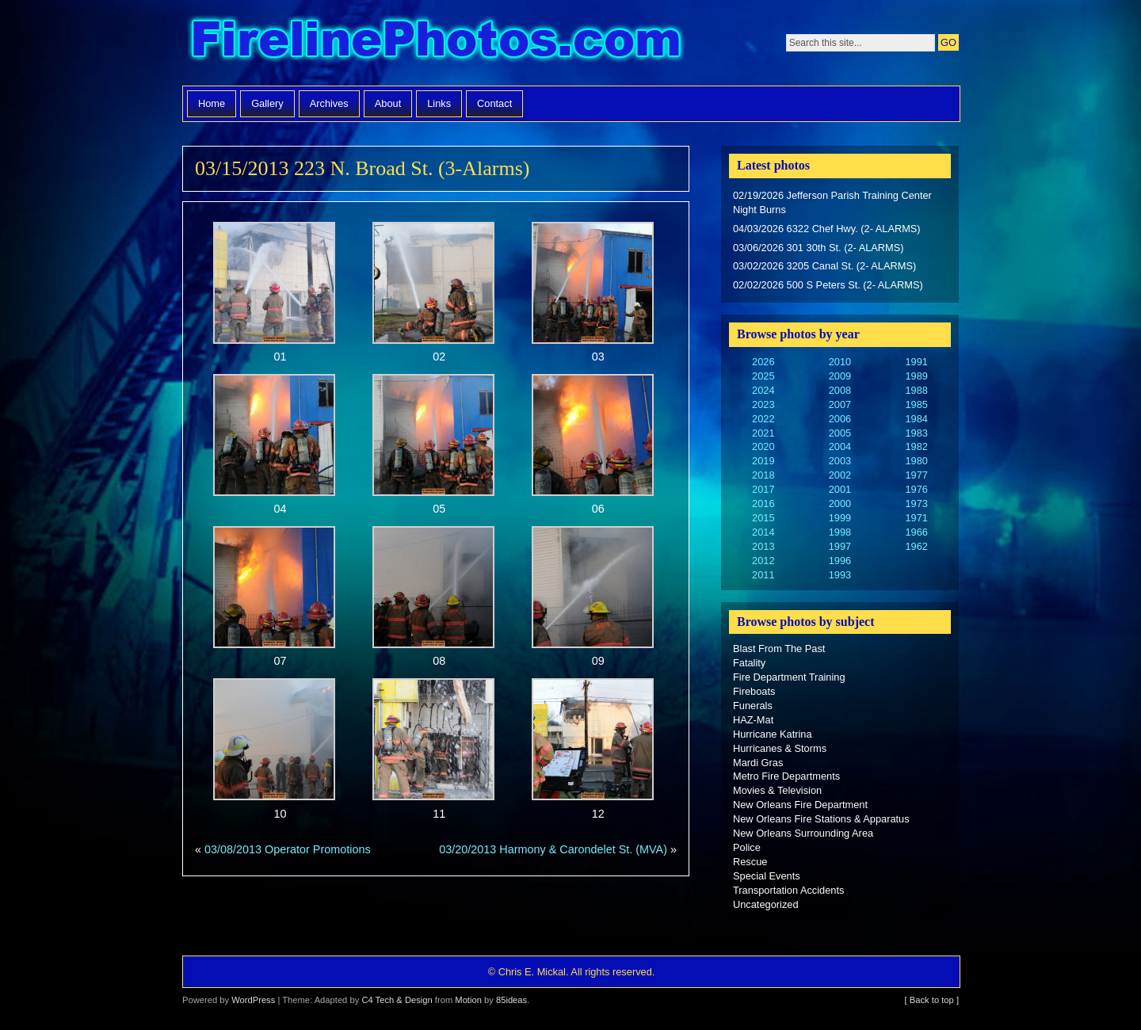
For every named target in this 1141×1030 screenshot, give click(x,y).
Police (747, 847)
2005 (840, 433)
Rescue (750, 862)
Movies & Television (777, 790)
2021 (763, 433)
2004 (840, 446)
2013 (763, 546)
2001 (840, 489)
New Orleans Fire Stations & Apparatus (821, 819)
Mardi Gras (758, 763)
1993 (840, 575)
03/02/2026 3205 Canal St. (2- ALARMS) (824, 266)
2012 (763, 560)
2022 (763, 419)
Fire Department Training (789, 677)
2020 (763, 446)
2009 (840, 376)
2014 (763, 532)
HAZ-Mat (753, 720)
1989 (916, 376)
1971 (916, 518)
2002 (840, 475)
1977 (916, 475)
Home (211, 103)
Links (439, 103)
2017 (763, 489)
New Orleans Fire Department (800, 805)
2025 (763, 376)
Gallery (267, 103)
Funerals (753, 705)
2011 (763, 575)
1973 (916, 503)
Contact (494, 103)
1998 (840, 532)
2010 (840, 362)
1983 (916, 433)
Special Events (766, 876)
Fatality (749, 663)
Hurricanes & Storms (779, 748)
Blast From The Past (779, 648)
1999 (840, 518)
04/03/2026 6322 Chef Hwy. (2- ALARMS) (827, 229)
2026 (763, 362)
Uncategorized (766, 904)
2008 (840, 390)
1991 (916, 362)
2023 (763, 404)
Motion (468, 1000)
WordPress (253, 1000)
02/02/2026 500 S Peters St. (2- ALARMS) (828, 285)
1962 (916, 546)
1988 (916, 390)
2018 (763, 475)
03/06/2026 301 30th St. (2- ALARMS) (818, 248)
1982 (916, 446)
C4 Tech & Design (396, 1000)
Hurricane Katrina (772, 734)
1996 (840, 560)
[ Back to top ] (932, 1000)
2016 (763, 503)
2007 (840, 404)
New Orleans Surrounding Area (803, 833)
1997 (840, 546)
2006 (840, 419)
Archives (329, 103)
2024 (763, 390)
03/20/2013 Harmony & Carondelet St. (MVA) (553, 849)
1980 (916, 461)
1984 (916, 419)
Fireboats (754, 691)
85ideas (511, 1000)
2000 (840, 503)
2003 (840, 461)
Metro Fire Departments (786, 776)
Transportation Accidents (788, 890)
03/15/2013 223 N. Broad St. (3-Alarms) (362, 168)
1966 (916, 532)
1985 (916, 404)
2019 (763, 461)
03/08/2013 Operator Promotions (287, 849)
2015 (763, 518)
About (388, 103)
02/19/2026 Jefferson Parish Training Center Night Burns (832, 202)
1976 (916, 489)
